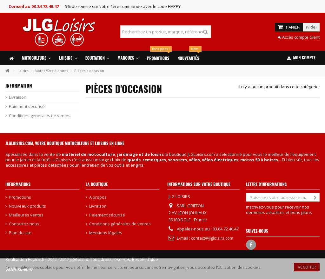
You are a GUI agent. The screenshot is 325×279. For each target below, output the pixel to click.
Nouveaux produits (27, 206)
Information (18, 85)
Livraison (17, 97)
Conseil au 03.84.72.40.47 (34, 6)
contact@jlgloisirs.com (212, 238)
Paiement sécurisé (27, 106)
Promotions (20, 197)
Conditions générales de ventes (39, 115)
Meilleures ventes (26, 215)
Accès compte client (299, 37)
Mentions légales (105, 233)
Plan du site (20, 233)
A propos (98, 197)
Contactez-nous (24, 224)
